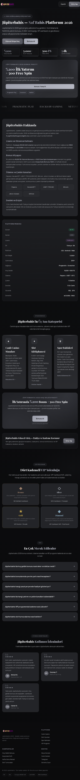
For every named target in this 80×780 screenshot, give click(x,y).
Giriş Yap (74, 4)
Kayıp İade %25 (7, 756)
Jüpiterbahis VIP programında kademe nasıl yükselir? (26, 609)
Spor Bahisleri (45, 741)
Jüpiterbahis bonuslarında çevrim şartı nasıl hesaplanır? (28, 578)
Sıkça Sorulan (45, 753)
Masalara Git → (11, 381)
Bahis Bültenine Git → (64, 378)
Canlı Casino (45, 734)
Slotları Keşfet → (37, 386)
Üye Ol (62, 4)
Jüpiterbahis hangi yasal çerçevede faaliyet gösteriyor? (28, 588)
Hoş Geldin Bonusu (8, 753)
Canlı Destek (45, 756)
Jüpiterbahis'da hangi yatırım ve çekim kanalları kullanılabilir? (29, 599)
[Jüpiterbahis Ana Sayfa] (7, 4)
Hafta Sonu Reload (8, 759)
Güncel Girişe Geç (13, 41)
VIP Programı (45, 744)
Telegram (44, 759)
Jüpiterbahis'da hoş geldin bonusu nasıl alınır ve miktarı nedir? (30, 568)
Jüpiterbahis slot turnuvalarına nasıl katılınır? (23, 619)
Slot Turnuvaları (7, 763)
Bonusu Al (31, 41)
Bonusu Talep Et (40, 87)
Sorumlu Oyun (46, 763)
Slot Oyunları (45, 737)
